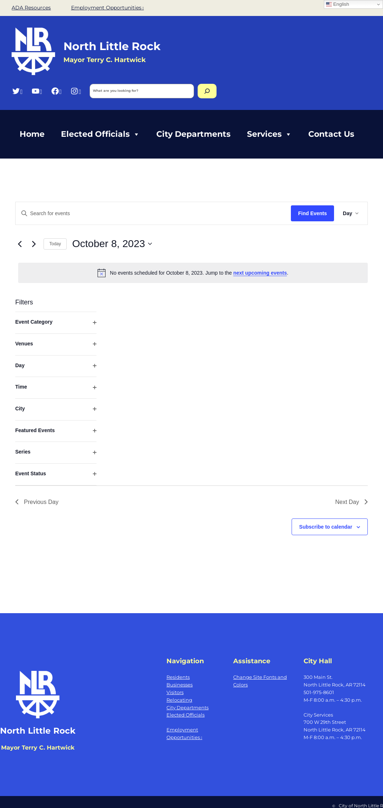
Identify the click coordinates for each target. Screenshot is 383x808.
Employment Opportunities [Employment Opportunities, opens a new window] (107, 8)
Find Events (312, 213)
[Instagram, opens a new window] (75, 91)
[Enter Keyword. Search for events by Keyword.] (153, 213)
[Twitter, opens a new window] (17, 91)
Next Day (351, 502)
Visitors (175, 692)
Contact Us (331, 134)
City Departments (193, 134)
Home (32, 134)
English (337, 4)
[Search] (207, 91)
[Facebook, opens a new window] (56, 91)
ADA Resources (31, 8)
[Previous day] (19, 243)
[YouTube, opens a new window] (36, 91)
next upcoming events (260, 273)
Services (269, 134)
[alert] (193, 273)
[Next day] (33, 243)
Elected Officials (100, 134)
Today (55, 243)
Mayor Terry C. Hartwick (37, 747)
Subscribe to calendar (325, 527)
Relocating (179, 700)
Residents (178, 677)
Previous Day (36, 502)
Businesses (179, 685)
